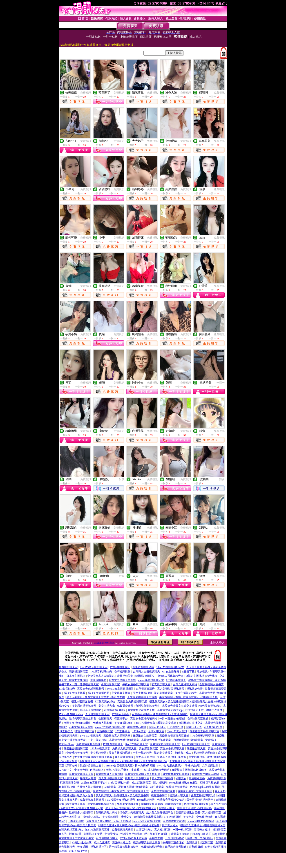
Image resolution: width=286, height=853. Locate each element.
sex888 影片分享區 (104, 642)
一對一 (221, 382)
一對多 (120, 479)
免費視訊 (85, 92)
